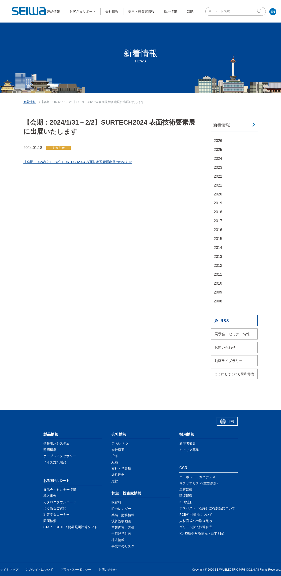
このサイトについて (39, 569)
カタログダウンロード (59, 502)
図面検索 (49, 521)
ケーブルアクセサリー (59, 456)
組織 (114, 462)
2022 (218, 176)
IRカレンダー (121, 509)
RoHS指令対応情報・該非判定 (201, 533)
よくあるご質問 (54, 508)
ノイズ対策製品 (54, 462)
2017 (218, 221)
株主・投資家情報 (141, 11)
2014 (218, 248)
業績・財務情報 (122, 515)
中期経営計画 (121, 533)
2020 (218, 194)
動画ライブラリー (228, 361)
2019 (218, 203)
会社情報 (111, 11)
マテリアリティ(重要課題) (198, 483)
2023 (218, 167)
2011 (218, 274)
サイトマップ (9, 569)
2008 (218, 301)
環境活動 (185, 496)
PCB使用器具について (195, 514)
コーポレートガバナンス (197, 477)
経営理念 (118, 475)
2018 (218, 212)
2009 (218, 292)
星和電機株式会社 (29, 11)
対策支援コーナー (56, 514)
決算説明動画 (121, 521)
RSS (234, 320)
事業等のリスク (122, 546)
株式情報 (118, 540)
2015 (218, 239)
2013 (218, 257)
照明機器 (49, 450)
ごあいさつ (119, 443)
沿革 (114, 456)
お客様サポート (56, 480)
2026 (218, 141)
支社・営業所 (121, 468)
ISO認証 (185, 502)
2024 (218, 158)
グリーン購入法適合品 (195, 527)
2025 (218, 150)
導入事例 (49, 496)
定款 (114, 481)
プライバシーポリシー (76, 569)
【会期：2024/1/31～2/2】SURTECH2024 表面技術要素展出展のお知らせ (77, 162)
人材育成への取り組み (195, 521)
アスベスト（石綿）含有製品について (207, 508)
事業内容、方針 (122, 527)
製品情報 (53, 11)
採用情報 (170, 11)
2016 (218, 230)
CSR (190, 11)
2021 (218, 185)
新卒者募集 (187, 443)
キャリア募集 (189, 450)
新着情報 (221, 124)
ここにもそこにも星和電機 (234, 374)
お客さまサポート (83, 11)
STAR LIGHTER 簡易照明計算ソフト (70, 527)
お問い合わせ (225, 347)
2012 (218, 265)
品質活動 (185, 489)
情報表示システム (56, 443)
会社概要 (118, 450)
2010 (218, 283)
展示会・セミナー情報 (232, 334)
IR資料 (116, 502)
